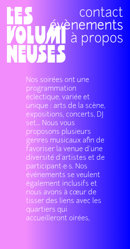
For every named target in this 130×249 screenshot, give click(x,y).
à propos (93, 22)
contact (90, 42)
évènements (100, 32)
